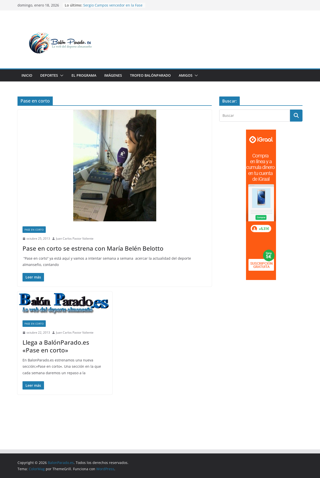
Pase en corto (34, 229)
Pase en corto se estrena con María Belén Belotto (93, 248)
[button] (61, 75)
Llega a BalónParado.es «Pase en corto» (55, 346)
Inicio (27, 75)
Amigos (185, 75)
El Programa (84, 75)
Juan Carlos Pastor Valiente (75, 238)
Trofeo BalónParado (150, 75)
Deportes (49, 75)
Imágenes (113, 75)
